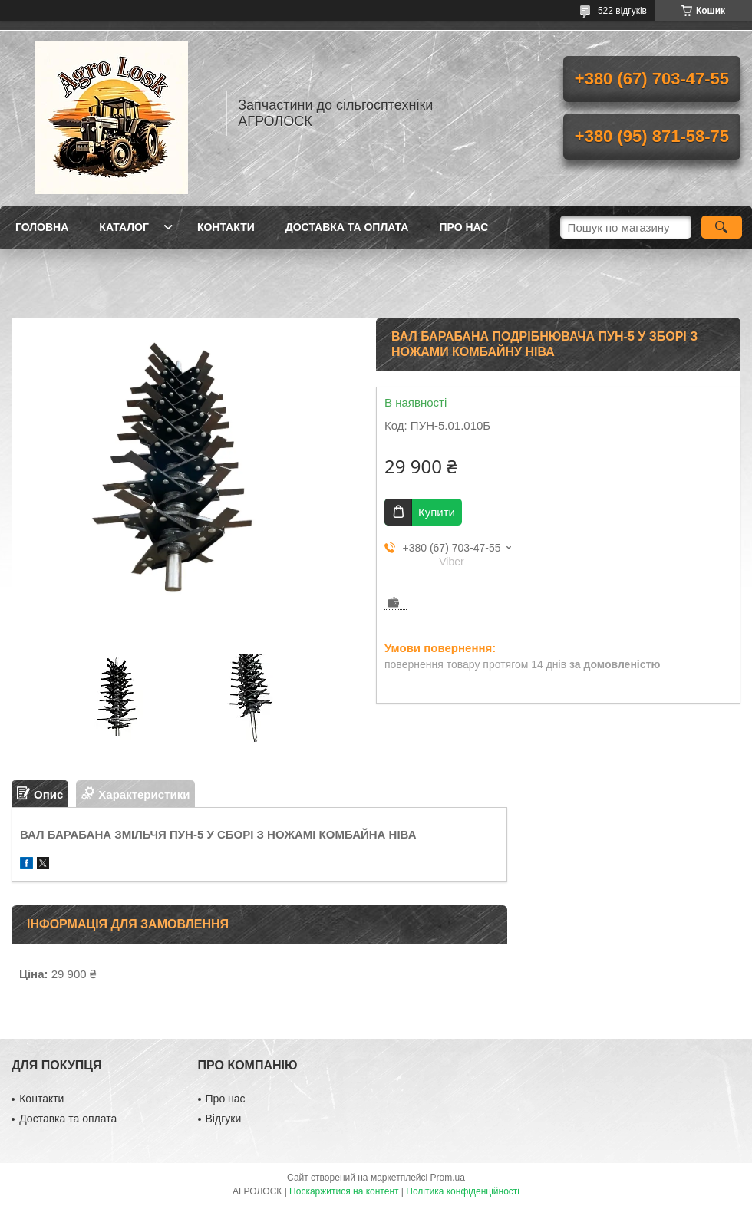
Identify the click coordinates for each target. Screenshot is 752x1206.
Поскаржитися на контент (343, 1191)
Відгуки (224, 1118)
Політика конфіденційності (462, 1191)
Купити (436, 512)
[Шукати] (721, 227)
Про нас (463, 227)
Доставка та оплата (347, 227)
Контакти (226, 227)
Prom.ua (447, 1177)
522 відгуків (622, 10)
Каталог (124, 227)
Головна (41, 227)
